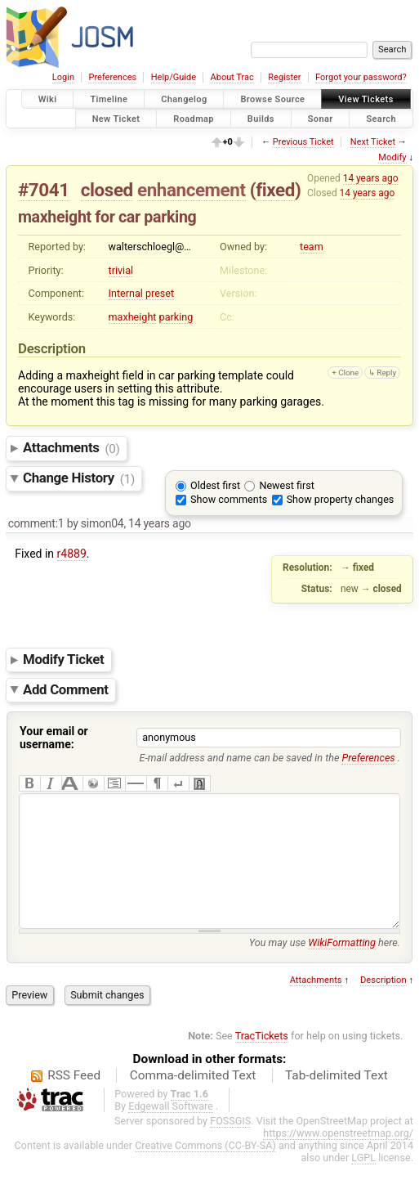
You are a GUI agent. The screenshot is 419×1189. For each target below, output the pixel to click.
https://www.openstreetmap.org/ (338, 1157)
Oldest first (215, 485)
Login (63, 77)
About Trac (232, 77)
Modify (392, 157)
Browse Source (272, 99)
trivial (121, 270)
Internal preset (142, 293)
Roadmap (193, 118)
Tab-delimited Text (336, 1100)
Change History (79, 478)
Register (284, 77)
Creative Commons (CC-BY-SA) (205, 1170)
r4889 (72, 553)
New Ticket (116, 118)
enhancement (191, 189)
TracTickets (261, 1060)
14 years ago (371, 178)
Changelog (184, 99)
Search (381, 118)
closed (107, 189)
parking (176, 317)
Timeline (108, 99)
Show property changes (340, 499)
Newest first (286, 485)
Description (383, 1004)
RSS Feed (73, 1100)
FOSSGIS (230, 1145)
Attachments (71, 448)
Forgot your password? (361, 77)
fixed (275, 189)
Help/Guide (173, 77)
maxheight (133, 317)
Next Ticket (372, 142)
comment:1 (36, 523)
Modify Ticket (63, 659)
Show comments (228, 499)
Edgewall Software (170, 1130)
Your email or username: (54, 738)
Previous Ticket (303, 142)
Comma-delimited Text (193, 1100)
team (311, 246)
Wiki (47, 99)
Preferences (112, 77)
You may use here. (324, 967)
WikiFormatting (342, 967)
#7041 (43, 189)
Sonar (320, 118)
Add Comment (66, 689)
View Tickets (365, 99)
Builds (260, 118)
